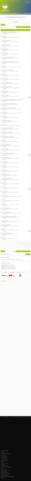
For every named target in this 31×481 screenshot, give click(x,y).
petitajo (10, 221)
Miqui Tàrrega (11, 66)
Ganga (10, 54)
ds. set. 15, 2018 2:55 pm (15, 54)
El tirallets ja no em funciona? (7, 157)
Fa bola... (4, 237)
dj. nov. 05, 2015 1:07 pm (17, 196)
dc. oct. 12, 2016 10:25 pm (17, 125)
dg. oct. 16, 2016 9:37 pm (14, 121)
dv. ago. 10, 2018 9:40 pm (15, 62)
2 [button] (22, 251)
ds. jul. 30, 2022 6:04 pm (17, 37)
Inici (2, 417)
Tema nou (3, 24)
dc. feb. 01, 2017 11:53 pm (16, 100)
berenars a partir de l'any (6, 224)
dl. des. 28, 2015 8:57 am (15, 192)
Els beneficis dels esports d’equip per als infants (7, 476)
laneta (10, 166)
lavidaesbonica (11, 125)
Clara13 (10, 96)
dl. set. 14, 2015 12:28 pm (17, 213)
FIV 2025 (2, 468)
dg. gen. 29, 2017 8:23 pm (15, 104)
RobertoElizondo (11, 37)
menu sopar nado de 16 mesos (7, 40)
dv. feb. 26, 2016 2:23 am (15, 162)
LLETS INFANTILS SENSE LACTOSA (7, 233)
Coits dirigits (3, 464)
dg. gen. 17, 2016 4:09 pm (15, 183)
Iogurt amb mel (5, 124)
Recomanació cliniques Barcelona (6, 453)
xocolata (4, 199)
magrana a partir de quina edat (7, 82)
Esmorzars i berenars (6, 78)
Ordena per (25, 244)
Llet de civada (5, 165)
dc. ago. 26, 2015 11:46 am (15, 221)
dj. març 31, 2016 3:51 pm (15, 145)
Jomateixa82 (10, 100)
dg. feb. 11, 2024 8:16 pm (15, 33)
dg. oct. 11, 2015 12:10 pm (15, 204)
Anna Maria (10, 87)
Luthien (10, 75)
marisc (4, 65)
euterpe (10, 137)
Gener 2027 (2, 452)
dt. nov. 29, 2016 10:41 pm (17, 113)
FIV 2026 (2, 461)
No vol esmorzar (5, 116)
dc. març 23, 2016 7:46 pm (14, 154)
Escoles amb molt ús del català (5, 469)
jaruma (10, 83)
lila (9, 121)
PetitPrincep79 (11, 113)
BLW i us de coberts (5, 53)
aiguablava (10, 79)
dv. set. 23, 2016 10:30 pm (16, 133)
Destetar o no (5, 36)
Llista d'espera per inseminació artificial (6, 467)
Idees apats (4, 140)
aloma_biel (10, 225)
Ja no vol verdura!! (5, 161)
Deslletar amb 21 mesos (6, 174)
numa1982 (10, 158)
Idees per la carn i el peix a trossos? (8, 132)
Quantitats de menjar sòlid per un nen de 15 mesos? (10, 61)
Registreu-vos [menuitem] (28, 2)
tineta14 (10, 183)
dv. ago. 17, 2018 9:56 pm (15, 58)
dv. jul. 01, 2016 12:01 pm (15, 141)
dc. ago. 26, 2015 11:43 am (16, 225)
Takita (10, 45)
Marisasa (10, 33)
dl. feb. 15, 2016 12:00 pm (15, 166)
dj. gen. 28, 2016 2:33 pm (14, 179)
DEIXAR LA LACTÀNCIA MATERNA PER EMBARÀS (9, 216)
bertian (10, 200)
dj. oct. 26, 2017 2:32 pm (15, 83)
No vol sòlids (4, 182)
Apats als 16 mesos (5, 195)
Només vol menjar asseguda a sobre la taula (9, 57)
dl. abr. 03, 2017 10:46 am (15, 96)
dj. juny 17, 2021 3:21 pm (16, 41)
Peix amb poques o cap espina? (7, 178)
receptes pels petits (5, 220)
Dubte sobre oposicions (4, 460)
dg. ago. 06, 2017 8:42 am (16, 87)
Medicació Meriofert (4, 471)
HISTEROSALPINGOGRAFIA (5, 465)
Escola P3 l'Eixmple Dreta (4, 472)
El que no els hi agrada (6, 95)
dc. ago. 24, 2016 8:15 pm (15, 137)
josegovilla (10, 41)
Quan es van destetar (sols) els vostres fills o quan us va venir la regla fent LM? (13, 99)
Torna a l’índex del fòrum (4, 254)
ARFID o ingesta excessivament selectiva (8, 153)
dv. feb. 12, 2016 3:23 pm (15, 175)
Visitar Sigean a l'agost (4, 457)
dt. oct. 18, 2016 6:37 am (15, 117)
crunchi (10, 62)
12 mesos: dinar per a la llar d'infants (8, 136)
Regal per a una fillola (4, 456)
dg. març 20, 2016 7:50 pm (16, 158)
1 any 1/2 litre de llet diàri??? (7, 212)
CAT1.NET (23, 272)
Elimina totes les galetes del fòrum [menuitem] (17, 417)
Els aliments (15, 21)
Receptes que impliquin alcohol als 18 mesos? (9, 103)
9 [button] (28, 251)
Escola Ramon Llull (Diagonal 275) (6, 473)
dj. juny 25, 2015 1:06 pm (15, 238)
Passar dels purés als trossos (7, 44)
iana (9, 154)
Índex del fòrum (6, 417)
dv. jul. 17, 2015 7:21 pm (15, 234)
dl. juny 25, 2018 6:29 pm (15, 75)
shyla (9, 179)
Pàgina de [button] (18, 251)
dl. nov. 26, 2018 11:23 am (15, 45)
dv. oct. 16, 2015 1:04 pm (15, 200)
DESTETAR (4, 74)
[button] (29, 27)
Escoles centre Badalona (4, 475)
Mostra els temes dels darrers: (23, 242)
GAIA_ (10, 141)
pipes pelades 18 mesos (6, 144)
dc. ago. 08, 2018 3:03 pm (17, 66)
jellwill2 (10, 58)
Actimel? (4, 203)
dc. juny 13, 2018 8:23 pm (16, 79)
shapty (10, 234)
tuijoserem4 (10, 217)
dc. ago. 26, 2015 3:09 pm (16, 217)
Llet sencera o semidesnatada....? (7, 120)
